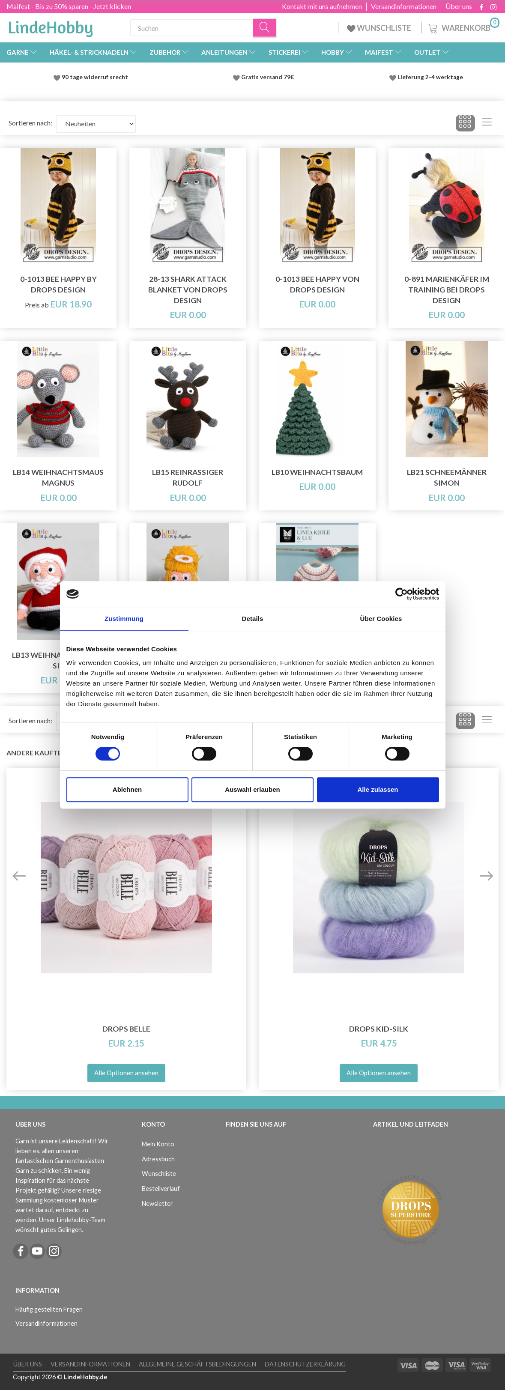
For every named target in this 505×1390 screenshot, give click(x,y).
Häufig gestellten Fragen (49, 1309)
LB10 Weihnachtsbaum (317, 472)
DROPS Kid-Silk (378, 1028)
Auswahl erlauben (252, 789)
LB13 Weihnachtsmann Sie (58, 660)
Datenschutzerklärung (305, 1364)
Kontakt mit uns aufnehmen (322, 6)
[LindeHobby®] (51, 26)
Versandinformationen (403, 6)
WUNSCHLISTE (379, 28)
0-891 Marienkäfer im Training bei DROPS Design (446, 289)
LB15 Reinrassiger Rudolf (187, 477)
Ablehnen (127, 789)
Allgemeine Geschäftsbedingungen (197, 1364)
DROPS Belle (126, 1028)
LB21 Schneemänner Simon (447, 477)
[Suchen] (265, 28)
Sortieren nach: (30, 123)
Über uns (458, 6)
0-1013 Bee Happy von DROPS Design (317, 284)
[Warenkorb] (463, 27)
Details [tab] (252, 618)
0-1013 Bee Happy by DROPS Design (58, 284)
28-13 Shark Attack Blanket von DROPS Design (187, 289)
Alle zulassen (377, 789)
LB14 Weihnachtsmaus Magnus (58, 477)
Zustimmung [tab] (124, 618)
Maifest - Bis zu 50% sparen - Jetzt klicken (68, 6)
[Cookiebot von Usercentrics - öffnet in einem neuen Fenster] (401, 594)
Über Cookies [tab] (381, 618)
